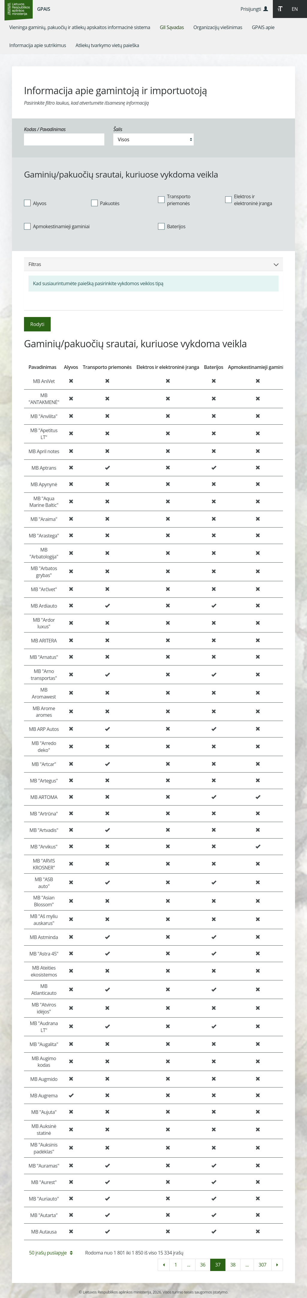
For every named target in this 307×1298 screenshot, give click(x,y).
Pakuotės (105, 203)
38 (232, 1264)
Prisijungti (254, 9)
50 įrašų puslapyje (50, 1252)
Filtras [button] (153, 264)
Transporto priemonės (174, 200)
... (188, 1264)
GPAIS (43, 9)
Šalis (117, 129)
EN (295, 9)
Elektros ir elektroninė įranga (248, 200)
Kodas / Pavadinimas (45, 129)
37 (217, 1264)
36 (202, 1264)
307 (263, 1264)
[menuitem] (79, 27)
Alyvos (35, 203)
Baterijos (171, 226)
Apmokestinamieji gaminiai (57, 226)
